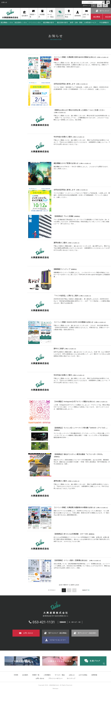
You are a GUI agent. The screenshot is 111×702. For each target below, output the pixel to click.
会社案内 (25, 675)
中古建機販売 (104, 22)
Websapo (55, 688)
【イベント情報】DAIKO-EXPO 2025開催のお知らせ (73, 322)
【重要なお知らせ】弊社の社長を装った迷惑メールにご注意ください (79, 110)
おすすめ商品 (83, 675)
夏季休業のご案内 (60, 243)
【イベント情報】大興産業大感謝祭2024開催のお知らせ (74, 507)
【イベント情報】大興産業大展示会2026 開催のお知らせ (75, 57)
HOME (16, 675)
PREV (53, 590)
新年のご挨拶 (59, 348)
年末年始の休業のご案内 (63, 137)
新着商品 (77, 216)
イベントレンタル (34, 22)
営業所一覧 (35, 675)
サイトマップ (71, 678)
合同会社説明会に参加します (64, 84)
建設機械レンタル (7, 22)
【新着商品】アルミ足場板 (64, 216)
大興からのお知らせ (102, 57)
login (108, 2)
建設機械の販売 (48, 22)
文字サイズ (86, 5)
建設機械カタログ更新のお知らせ (66, 163)
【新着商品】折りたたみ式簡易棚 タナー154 (71, 534)
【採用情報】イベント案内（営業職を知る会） (71, 560)
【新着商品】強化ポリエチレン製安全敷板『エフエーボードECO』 (79, 454)
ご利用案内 (47, 675)
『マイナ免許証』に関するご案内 (66, 296)
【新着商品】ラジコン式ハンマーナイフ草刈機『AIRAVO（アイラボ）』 (81, 428)
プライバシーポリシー (55, 678)
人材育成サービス (90, 22)
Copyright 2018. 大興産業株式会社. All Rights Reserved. (55, 685)
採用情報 (94, 675)
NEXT (85, 590)
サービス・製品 (60, 675)
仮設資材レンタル (21, 22)
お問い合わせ (40, 678)
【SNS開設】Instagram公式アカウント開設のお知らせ (74, 401)
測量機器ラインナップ (62, 269)
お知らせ (72, 675)
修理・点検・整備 (76, 22)
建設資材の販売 (62, 22)
